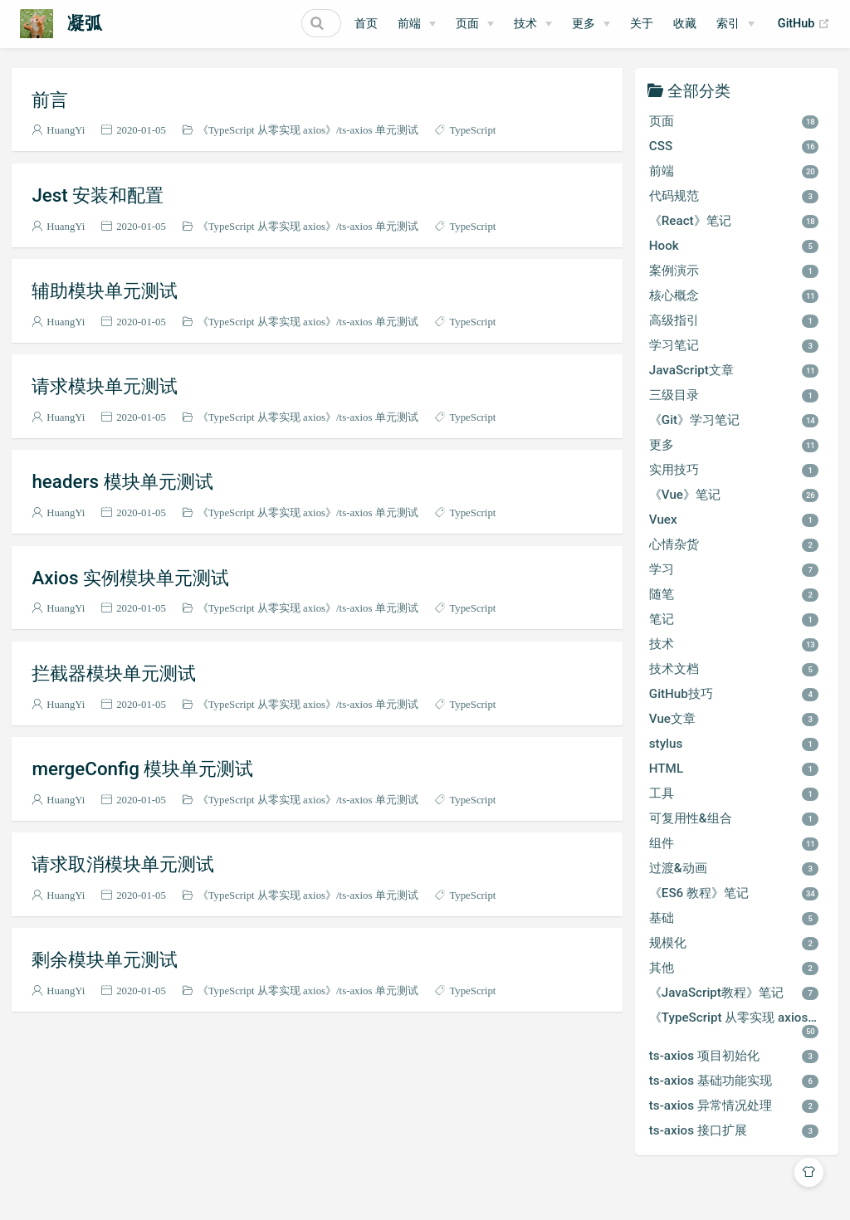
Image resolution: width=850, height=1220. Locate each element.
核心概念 (734, 295)
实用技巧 (734, 469)
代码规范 (734, 195)
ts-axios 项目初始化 (734, 1055)
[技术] (533, 24)
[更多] (591, 24)
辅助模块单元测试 (105, 290)
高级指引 (734, 320)
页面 (467, 24)
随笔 (734, 594)
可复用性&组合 (734, 818)
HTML (734, 768)
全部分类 (698, 90)
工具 (734, 793)
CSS (734, 146)
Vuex (734, 519)
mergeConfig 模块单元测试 (142, 768)
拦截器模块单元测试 (114, 673)
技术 (525, 24)
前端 (409, 24)
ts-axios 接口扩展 (734, 1130)
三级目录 (734, 395)
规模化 (734, 942)
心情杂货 (734, 544)
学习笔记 (734, 345)
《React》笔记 (734, 220)
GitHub (804, 24)
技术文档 (734, 668)
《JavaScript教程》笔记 (734, 992)
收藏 (684, 24)
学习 (734, 569)
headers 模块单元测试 (122, 481)
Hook (734, 245)
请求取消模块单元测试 (123, 864)
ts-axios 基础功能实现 (734, 1080)
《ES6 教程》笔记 (734, 893)
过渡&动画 (734, 868)
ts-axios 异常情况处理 (734, 1105)
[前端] (417, 24)
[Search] (257, 23)
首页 (366, 24)
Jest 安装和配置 (98, 195)
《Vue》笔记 (734, 494)
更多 (583, 24)
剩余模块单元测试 (105, 959)
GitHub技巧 (734, 693)
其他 (734, 967)
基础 (734, 917)
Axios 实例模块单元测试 (130, 577)
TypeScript (472, 129)
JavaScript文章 (734, 370)
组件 (734, 843)
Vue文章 (734, 718)
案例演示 (734, 270)
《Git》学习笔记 (734, 419)
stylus (734, 743)
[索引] (735, 24)
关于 (641, 24)
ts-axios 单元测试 (379, 129)
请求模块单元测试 (105, 386)
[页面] (475, 24)
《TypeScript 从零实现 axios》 (267, 129)
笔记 (734, 619)
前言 (50, 99)
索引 (728, 24)
